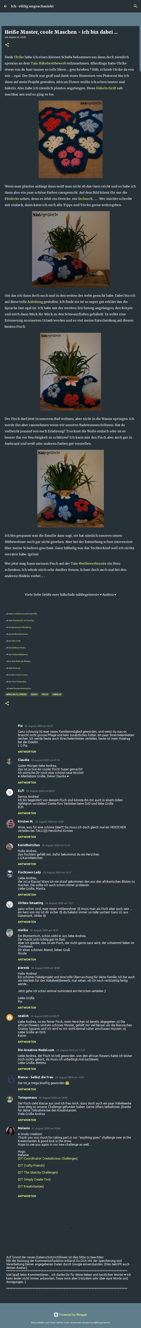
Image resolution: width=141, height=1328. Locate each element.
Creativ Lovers (21, 675)
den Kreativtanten (19, 634)
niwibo (23, 930)
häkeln (57, 694)
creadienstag (19, 614)
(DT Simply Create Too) (34, 1179)
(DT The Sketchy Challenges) (38, 1172)
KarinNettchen (29, 845)
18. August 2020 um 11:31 (55, 845)
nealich (23, 1016)
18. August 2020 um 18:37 (44, 930)
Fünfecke (12, 199)
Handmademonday (21, 688)
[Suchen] (135, 6)
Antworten (27, 751)
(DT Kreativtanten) (31, 1186)
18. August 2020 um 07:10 (45, 760)
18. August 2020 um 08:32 (40, 791)
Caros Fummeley (18, 681)
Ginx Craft (15, 641)
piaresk (23, 967)
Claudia (23, 760)
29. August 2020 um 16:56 (52, 1097)
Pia (20, 725)
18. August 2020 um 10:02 (49, 821)
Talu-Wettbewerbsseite (88, 563)
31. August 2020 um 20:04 (45, 1128)
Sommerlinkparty (19, 654)
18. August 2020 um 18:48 (45, 968)
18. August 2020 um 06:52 (38, 726)
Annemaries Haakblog (21, 627)
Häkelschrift (106, 88)
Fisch (45, 694)
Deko (34, 694)
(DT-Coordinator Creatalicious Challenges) (48, 1158)
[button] (7, 45)
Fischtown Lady (29, 872)
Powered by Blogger (70, 1314)
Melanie (24, 1128)
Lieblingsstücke (18, 648)
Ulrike (19, 57)
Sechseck (85, 199)
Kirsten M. (25, 821)
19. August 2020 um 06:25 (44, 1016)
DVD (35, 614)
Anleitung (35, 302)
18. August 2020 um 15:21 (59, 903)
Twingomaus (27, 1097)
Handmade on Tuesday (23, 620)
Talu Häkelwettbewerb (48, 63)
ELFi (21, 790)
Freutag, (16, 668)
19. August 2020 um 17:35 (70, 1050)
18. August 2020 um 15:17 (57, 872)
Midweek (19, 661)
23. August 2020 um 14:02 (69, 1077)
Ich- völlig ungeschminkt (32, 6)
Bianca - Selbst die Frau (35, 1077)
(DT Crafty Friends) (31, 1165)
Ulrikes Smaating (30, 903)
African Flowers (16, 694)
